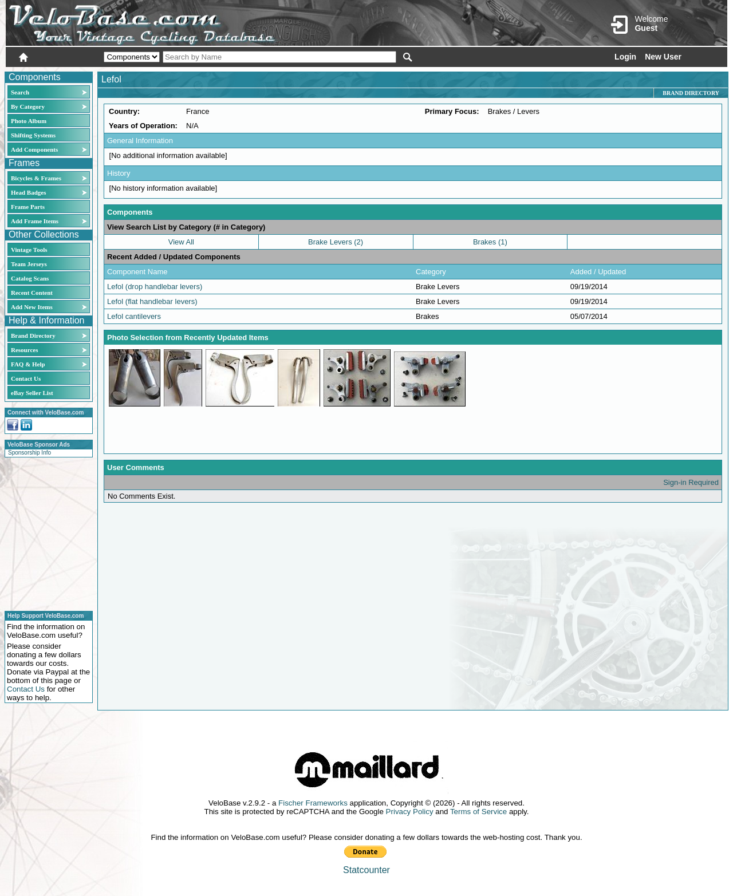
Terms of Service (478, 811)
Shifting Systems (33, 135)
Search (20, 92)
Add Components (34, 149)
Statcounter (366, 870)
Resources (24, 349)
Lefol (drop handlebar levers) (154, 286)
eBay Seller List (32, 392)
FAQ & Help (28, 364)
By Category (28, 106)
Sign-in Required (691, 482)
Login (625, 56)
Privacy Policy (410, 811)
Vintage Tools (29, 249)
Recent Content (32, 292)
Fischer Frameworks (313, 803)
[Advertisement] (45, 532)
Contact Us (26, 378)
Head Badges (28, 192)
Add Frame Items (34, 221)
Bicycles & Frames (37, 178)
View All (181, 242)
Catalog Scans (30, 278)
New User (663, 56)
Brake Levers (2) (335, 242)
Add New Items (32, 306)
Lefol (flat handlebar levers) (152, 301)
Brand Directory (33, 335)
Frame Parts (28, 206)
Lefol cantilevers (134, 316)
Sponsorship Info (29, 452)
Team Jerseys (29, 263)
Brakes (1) (490, 242)
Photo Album (28, 120)
